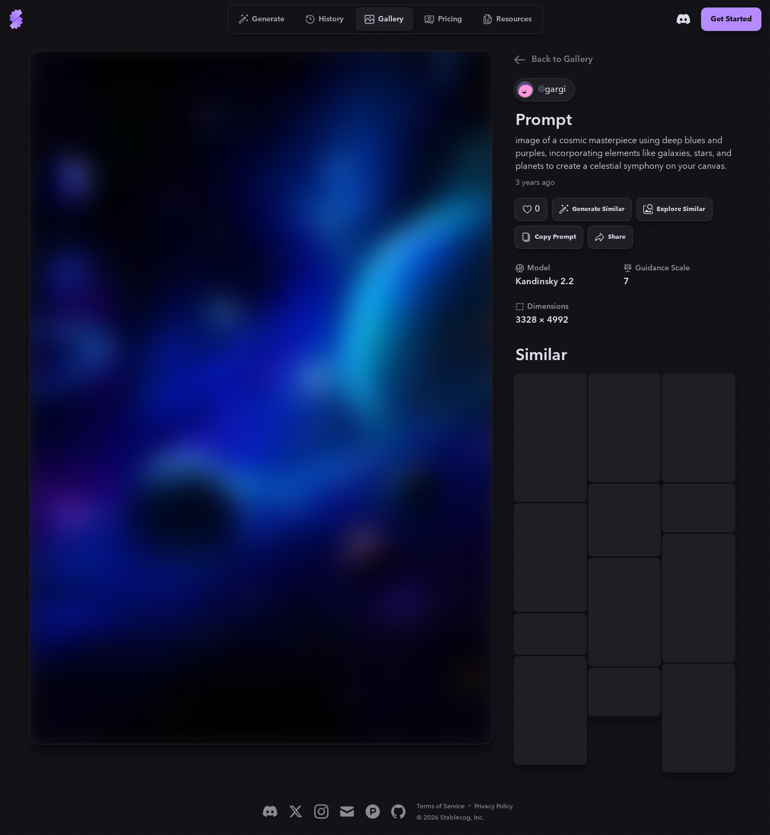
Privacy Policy (493, 806)
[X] (296, 811)
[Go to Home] (16, 19)
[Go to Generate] (261, 19)
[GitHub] (398, 811)
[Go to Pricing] (443, 19)
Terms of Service (441, 806)
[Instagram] (321, 811)
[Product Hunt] (373, 811)
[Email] (347, 811)
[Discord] (683, 19)
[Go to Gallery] (384, 19)
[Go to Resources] (507, 19)
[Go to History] (325, 19)
